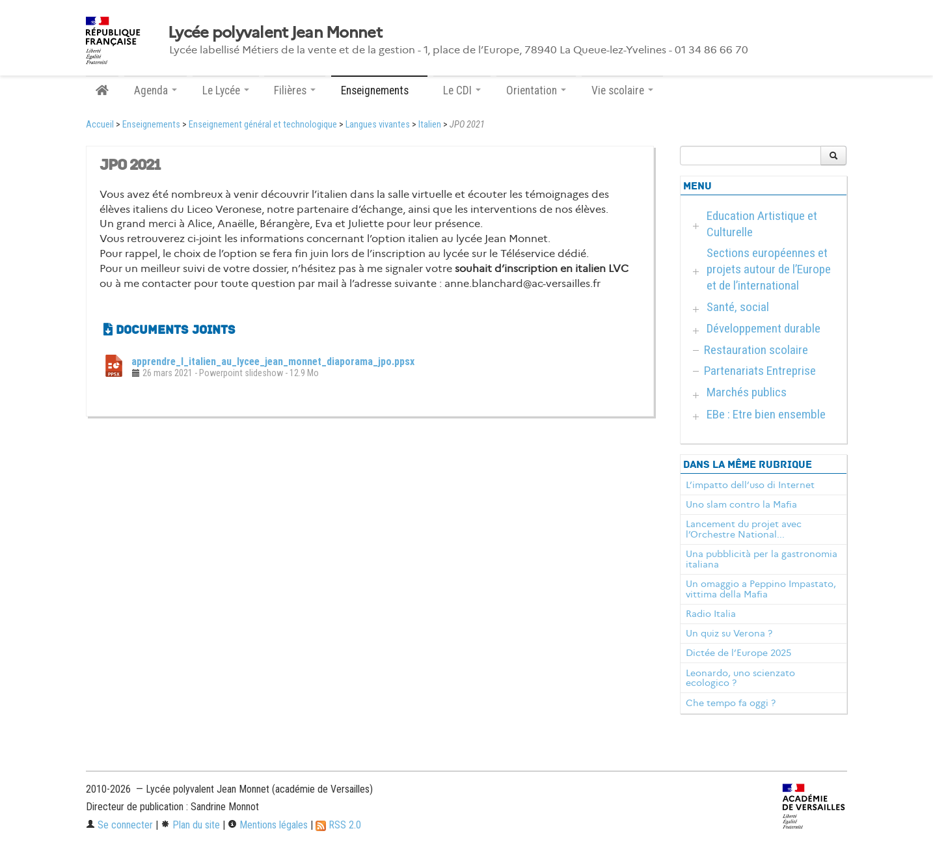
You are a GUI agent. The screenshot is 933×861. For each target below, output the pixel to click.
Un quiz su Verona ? (729, 633)
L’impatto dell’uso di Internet (750, 485)
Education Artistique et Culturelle (762, 223)
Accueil (100, 124)
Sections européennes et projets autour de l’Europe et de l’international (769, 269)
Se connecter (119, 825)
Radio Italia (711, 614)
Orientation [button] (536, 90)
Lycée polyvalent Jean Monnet (275, 32)
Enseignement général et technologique (263, 124)
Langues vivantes (377, 124)
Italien (429, 124)
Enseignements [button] (379, 90)
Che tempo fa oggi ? (731, 703)
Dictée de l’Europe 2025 (738, 653)
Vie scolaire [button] (622, 90)
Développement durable (763, 328)
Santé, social (738, 306)
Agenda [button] (155, 90)
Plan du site (190, 825)
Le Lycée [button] (225, 90)
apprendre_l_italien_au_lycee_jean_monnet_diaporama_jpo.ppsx (272, 361)
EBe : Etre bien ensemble (766, 414)
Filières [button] (295, 90)
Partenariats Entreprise (760, 370)
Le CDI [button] (462, 90)
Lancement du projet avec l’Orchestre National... (744, 529)
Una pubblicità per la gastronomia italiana (761, 559)
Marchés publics (747, 392)
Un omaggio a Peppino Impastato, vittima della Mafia (761, 589)
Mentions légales (268, 825)
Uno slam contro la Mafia (741, 504)
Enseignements (151, 124)
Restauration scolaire (756, 349)
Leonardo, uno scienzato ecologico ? (740, 678)
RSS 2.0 (338, 825)
